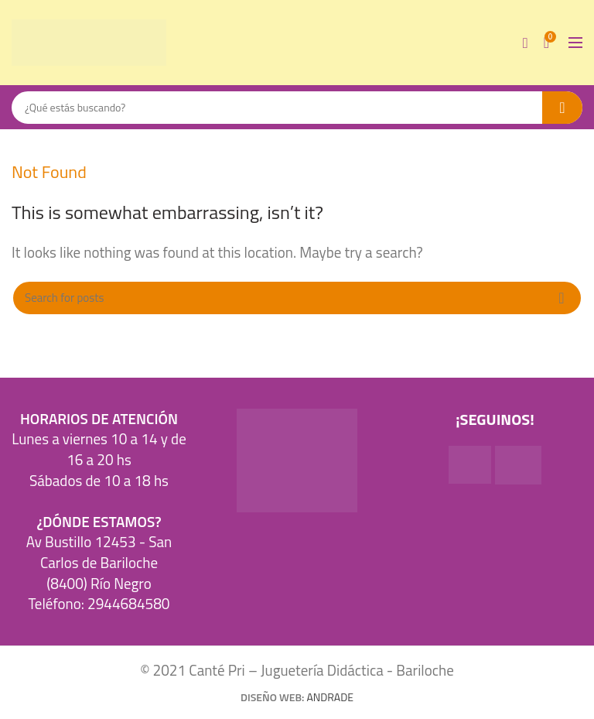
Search (562, 107)
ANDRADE (329, 697)
